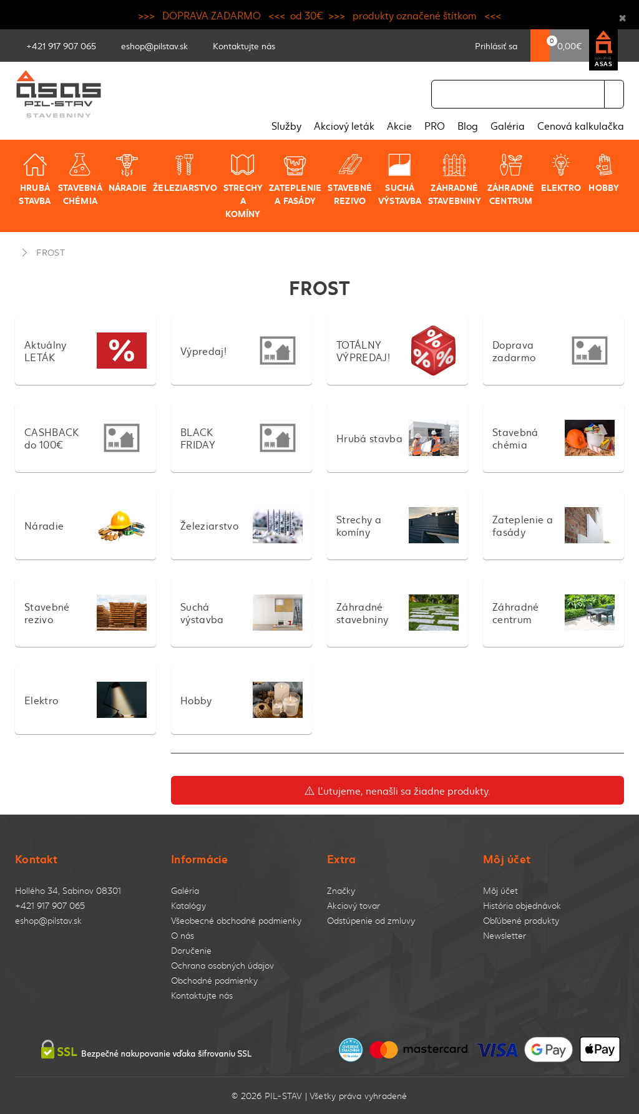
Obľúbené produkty (521, 920)
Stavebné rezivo (350, 179)
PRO (434, 125)
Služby (286, 125)
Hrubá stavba (35, 179)
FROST (50, 252)
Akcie (399, 125)
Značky (341, 890)
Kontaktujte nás (202, 995)
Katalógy (188, 905)
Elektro (561, 172)
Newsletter (504, 935)
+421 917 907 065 (50, 905)
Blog (467, 125)
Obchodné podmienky (214, 980)
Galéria (507, 125)
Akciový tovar (353, 905)
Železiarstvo (185, 172)
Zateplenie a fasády (295, 179)
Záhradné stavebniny (454, 179)
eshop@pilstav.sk (48, 920)
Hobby (603, 172)
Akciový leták (344, 125)
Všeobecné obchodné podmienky (236, 920)
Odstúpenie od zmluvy (371, 920)
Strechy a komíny (243, 186)
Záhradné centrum (511, 179)
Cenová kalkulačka (580, 125)
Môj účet (500, 890)
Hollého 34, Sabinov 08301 (68, 890)
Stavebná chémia (80, 179)
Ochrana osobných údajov (222, 965)
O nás (182, 935)
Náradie (128, 172)
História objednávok (522, 905)
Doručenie (191, 950)
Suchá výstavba (400, 179)
